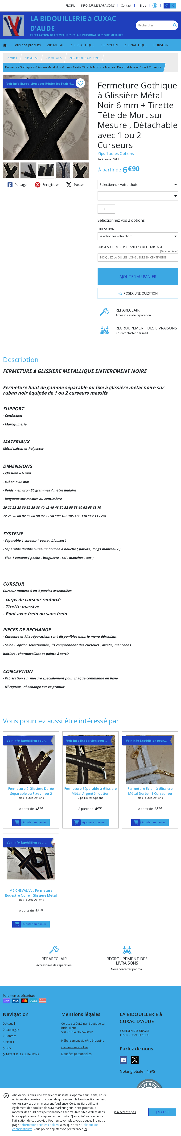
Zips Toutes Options (116, 153)
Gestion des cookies (74, 1047)
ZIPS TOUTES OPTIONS (84, 58)
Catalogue (11, 1030)
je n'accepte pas (125, 1112)
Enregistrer (47, 184)
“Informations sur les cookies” (39, 1125)
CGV (7, 1048)
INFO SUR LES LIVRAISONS (21, 1054)
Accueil (12, 58)
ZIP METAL (31, 58)
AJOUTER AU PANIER (137, 276)
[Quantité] (106, 209)
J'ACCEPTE (162, 1112)
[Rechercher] (175, 25)
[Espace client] (154, 5)
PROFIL (9, 1042)
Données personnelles (76, 1054)
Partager (18, 184)
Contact (126, 6)
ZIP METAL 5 (54, 58)
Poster (75, 184)
